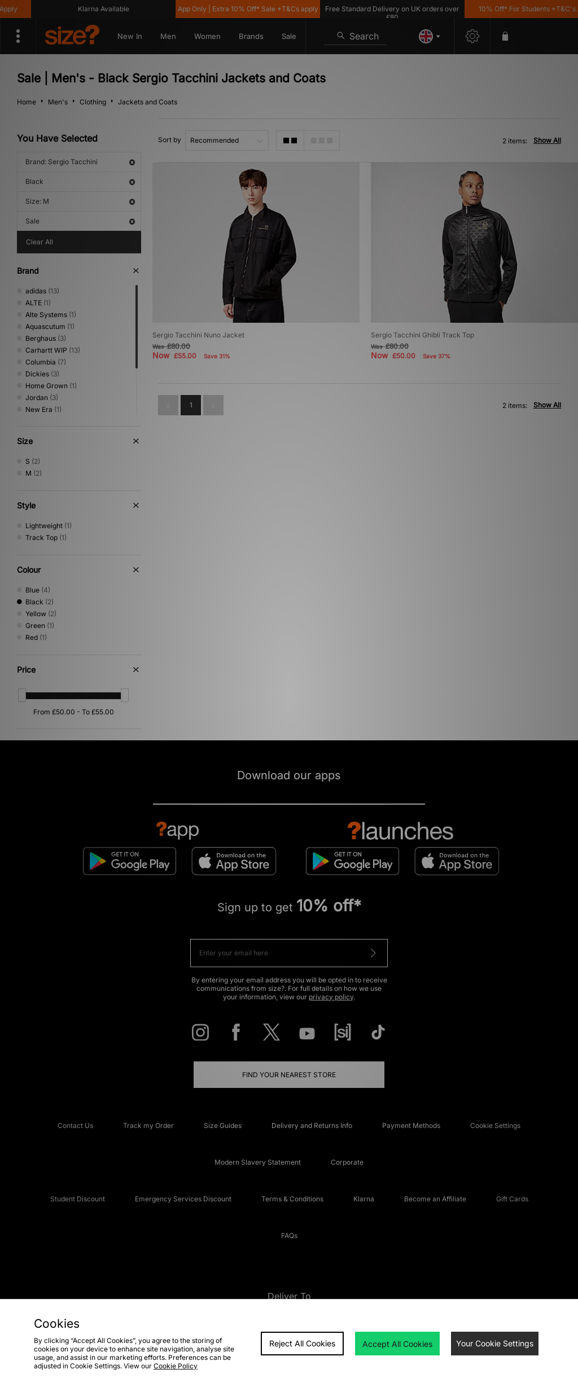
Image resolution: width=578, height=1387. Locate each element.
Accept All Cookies (397, 1344)
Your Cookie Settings (494, 1343)
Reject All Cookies (302, 1343)
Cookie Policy (176, 1366)
